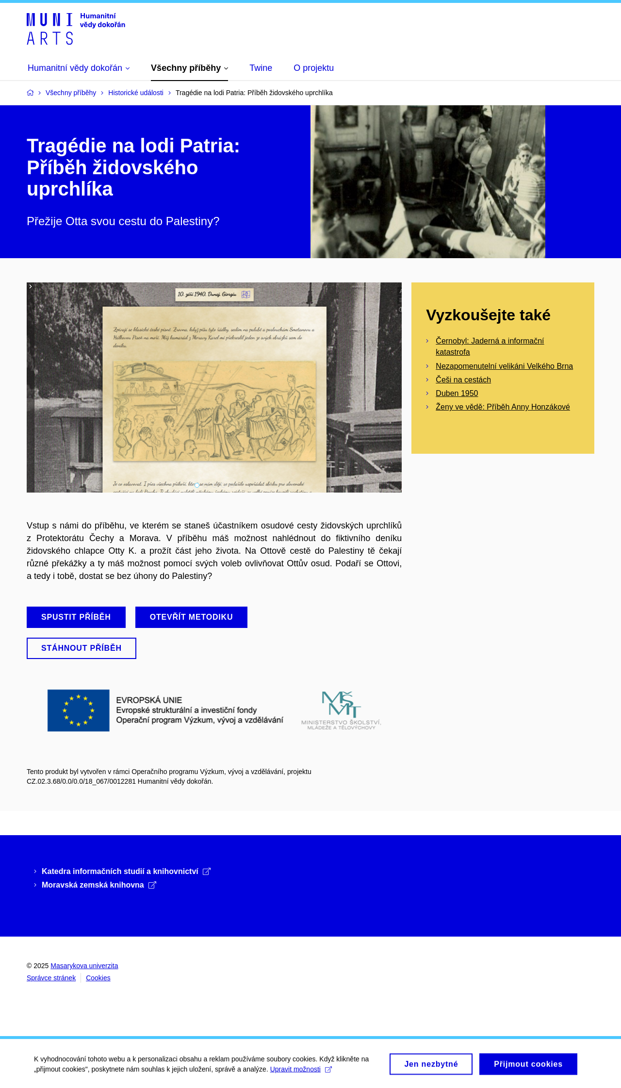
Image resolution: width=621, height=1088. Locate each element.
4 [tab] (223, 485)
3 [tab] (214, 485)
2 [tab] (205, 485)
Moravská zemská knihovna (99, 885)
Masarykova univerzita (84, 966)
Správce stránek (51, 978)
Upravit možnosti (301, 1072)
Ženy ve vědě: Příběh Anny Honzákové (503, 407)
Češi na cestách (463, 380)
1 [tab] (197, 485)
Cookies (98, 978)
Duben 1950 (457, 393)
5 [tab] (231, 485)
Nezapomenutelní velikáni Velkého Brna (504, 366)
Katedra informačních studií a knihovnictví (126, 871)
